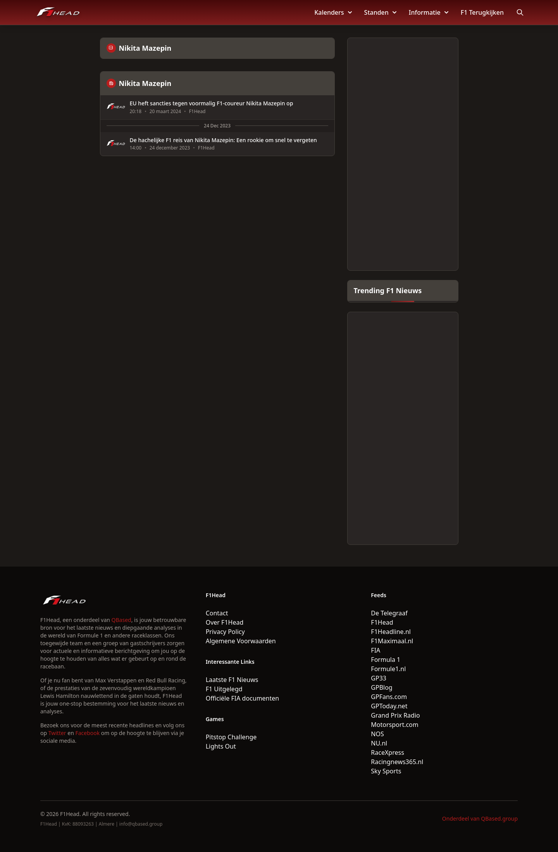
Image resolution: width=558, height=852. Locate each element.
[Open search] (520, 12)
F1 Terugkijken (482, 12)
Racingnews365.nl (397, 762)
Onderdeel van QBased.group (480, 818)
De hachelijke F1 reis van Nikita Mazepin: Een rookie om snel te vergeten (223, 140)
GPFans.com (389, 696)
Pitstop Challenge (231, 737)
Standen (380, 12)
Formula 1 (385, 659)
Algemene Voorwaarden (241, 641)
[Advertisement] (403, 154)
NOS (377, 734)
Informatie (428, 12)
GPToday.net (389, 706)
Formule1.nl (388, 669)
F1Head (382, 622)
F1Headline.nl (391, 631)
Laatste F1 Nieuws (232, 679)
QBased (121, 620)
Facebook (87, 733)
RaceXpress (387, 752)
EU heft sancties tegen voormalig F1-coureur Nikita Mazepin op (211, 103)
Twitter (57, 733)
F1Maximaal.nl (392, 641)
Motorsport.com (394, 724)
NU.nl (379, 743)
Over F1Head (225, 622)
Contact (217, 613)
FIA (375, 650)
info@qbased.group (140, 824)
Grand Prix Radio (395, 715)
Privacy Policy (225, 631)
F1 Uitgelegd (224, 689)
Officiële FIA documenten (242, 698)
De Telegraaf (389, 613)
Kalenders (332, 12)
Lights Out (221, 746)
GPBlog (381, 687)
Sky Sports (386, 771)
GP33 (378, 678)
